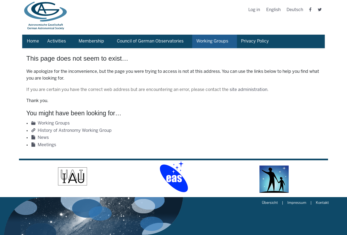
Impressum (296, 203)
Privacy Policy (255, 41)
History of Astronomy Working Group (75, 131)
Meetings (47, 145)
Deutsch (295, 10)
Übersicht (270, 203)
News (43, 138)
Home (33, 41)
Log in (254, 10)
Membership (91, 41)
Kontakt (322, 203)
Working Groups (212, 41)
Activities (56, 41)
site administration (248, 90)
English (273, 10)
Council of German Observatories (150, 41)
